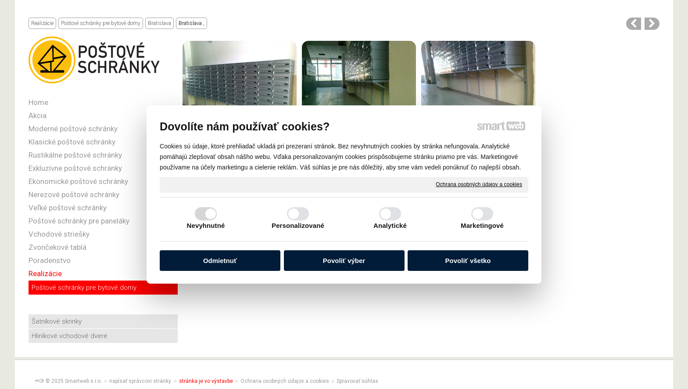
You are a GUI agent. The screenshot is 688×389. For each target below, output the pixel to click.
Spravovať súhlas (357, 381)
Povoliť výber (344, 260)
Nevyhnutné (206, 225)
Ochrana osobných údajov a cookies (479, 184)
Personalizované (298, 225)
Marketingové (482, 225)
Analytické (390, 225)
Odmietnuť (220, 260)
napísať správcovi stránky (140, 381)
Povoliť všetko (468, 260)
